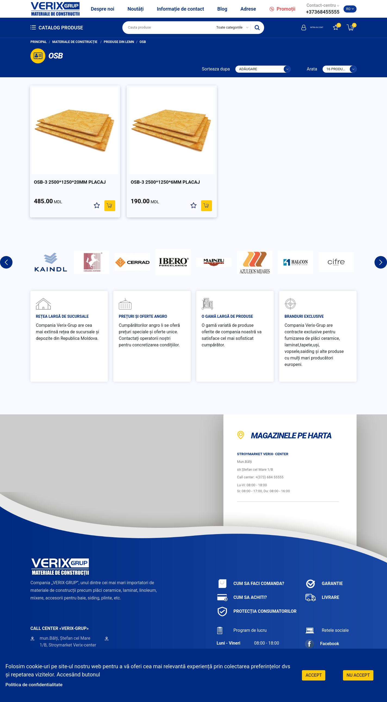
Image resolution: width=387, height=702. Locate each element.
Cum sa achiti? (242, 584)
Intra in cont (304, 27)
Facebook (322, 630)
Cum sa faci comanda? (250, 570)
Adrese (248, 9)
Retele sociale (327, 617)
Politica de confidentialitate (38, 684)
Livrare (322, 584)
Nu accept (358, 674)
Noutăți (135, 9)
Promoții (282, 9)
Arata (312, 69)
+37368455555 (322, 12)
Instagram (322, 641)
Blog (222, 9)
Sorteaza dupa (216, 69)
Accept (313, 674)
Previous (6, 249)
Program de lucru (242, 617)
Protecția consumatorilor (257, 598)
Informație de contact (180, 9)
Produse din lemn (119, 42)
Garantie (324, 570)
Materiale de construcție (75, 42)
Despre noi (102, 9)
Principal (38, 42)
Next (380, 249)
